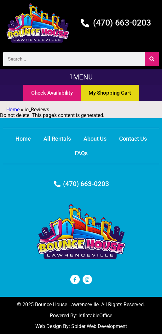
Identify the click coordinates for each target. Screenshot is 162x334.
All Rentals (57, 138)
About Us (95, 138)
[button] (81, 77)
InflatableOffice (95, 316)
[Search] (152, 59)
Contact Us (133, 138)
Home (13, 110)
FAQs (81, 153)
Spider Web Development (99, 326)
